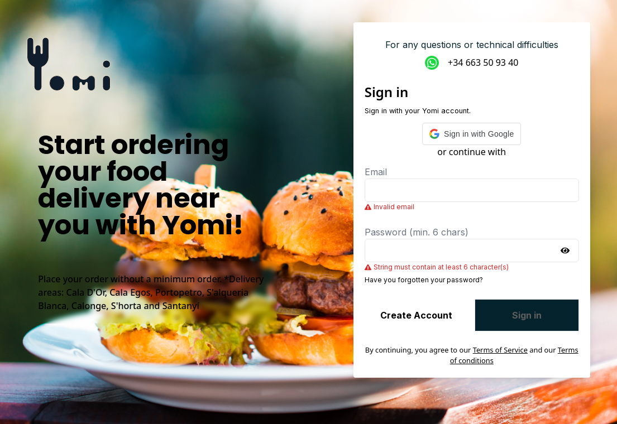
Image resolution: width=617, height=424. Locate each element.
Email (376, 171)
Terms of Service (500, 350)
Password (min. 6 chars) (416, 232)
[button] (471, 134)
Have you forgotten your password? (424, 280)
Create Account (416, 315)
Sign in (527, 315)
